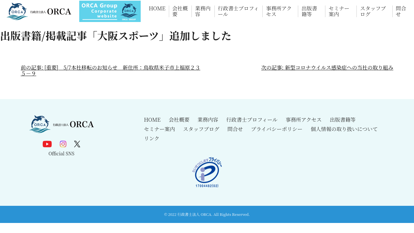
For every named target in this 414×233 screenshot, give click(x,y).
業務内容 (203, 11)
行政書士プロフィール (238, 11)
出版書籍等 (309, 11)
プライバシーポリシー (276, 129)
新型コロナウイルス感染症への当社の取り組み (339, 67)
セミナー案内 (339, 11)
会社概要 (180, 11)
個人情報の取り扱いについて (344, 129)
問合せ (401, 11)
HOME (157, 9)
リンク (151, 138)
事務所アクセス (279, 11)
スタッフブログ (373, 11)
